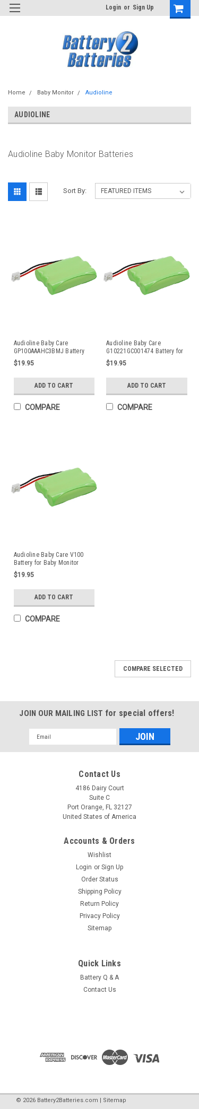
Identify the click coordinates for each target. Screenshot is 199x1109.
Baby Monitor (55, 92)
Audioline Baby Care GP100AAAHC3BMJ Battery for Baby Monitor (49, 347)
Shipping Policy (100, 891)
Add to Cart (53, 385)
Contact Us (99, 989)
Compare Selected (153, 669)
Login (113, 7)
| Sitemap (113, 1100)
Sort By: (74, 191)
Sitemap (99, 928)
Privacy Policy (100, 916)
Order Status (99, 879)
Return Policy (99, 903)
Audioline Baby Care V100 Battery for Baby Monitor (49, 558)
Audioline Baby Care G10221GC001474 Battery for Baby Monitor (145, 347)
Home (16, 92)
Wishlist (99, 855)
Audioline (99, 92)
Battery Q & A (99, 977)
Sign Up (143, 7)
